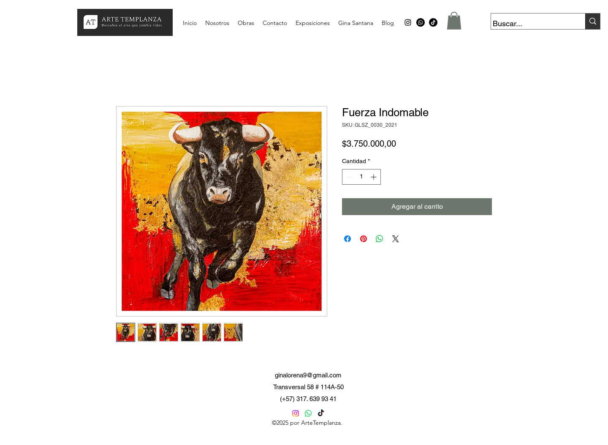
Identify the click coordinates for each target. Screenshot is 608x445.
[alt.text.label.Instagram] (408, 22)
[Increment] (374, 176)
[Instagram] (295, 413)
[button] (454, 21)
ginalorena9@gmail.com (308, 375)
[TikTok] (433, 22)
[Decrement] (348, 176)
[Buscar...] (530, 24)
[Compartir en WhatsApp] (380, 239)
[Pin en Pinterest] (363, 239)
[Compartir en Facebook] (347, 239)
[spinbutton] (361, 176)
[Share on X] (396, 239)
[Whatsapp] (420, 22)
